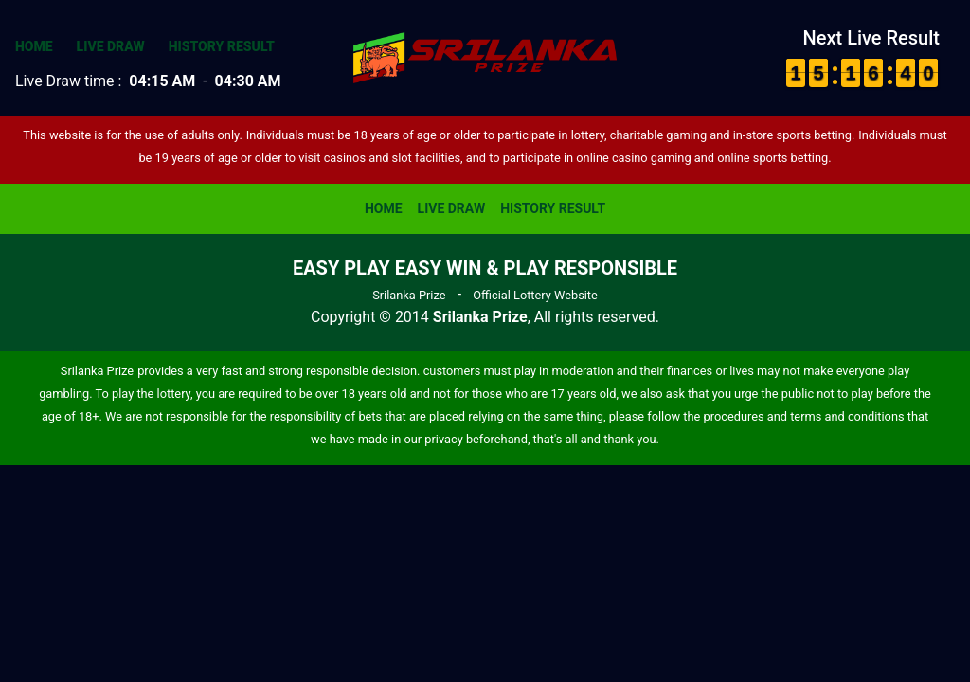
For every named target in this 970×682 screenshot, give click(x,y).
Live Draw (111, 46)
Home (34, 46)
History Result (222, 46)
